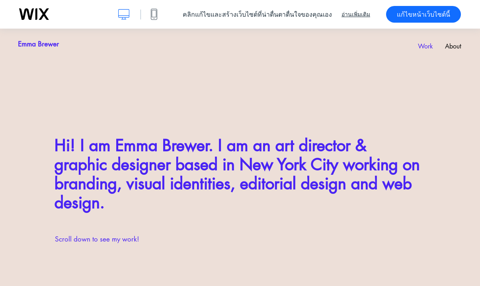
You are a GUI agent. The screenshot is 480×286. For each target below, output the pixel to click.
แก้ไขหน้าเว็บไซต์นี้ (423, 14)
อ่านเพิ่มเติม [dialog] (355, 14)
